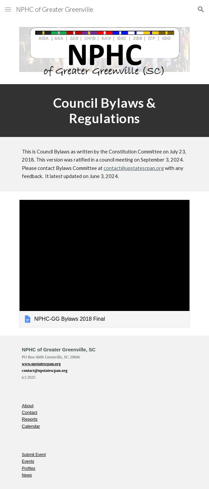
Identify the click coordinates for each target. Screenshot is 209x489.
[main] (104, 110)
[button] (8, 9)
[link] (104, 263)
